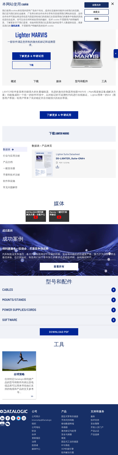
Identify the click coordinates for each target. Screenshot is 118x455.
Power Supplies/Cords (19, 309)
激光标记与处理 (68, 430)
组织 (34, 423)
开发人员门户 (97, 427)
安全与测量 (66, 434)
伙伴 (34, 434)
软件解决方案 (67, 452)
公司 (34, 411)
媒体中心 (36, 448)
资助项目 (36, 438)
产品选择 (95, 434)
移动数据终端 (67, 423)
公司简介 (36, 416)
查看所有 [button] (59, 266)
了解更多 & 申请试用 (31, 55)
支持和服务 (97, 411)
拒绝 (96, 18)
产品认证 (95, 430)
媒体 (58, 81)
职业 (34, 430)
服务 (93, 416)
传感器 (64, 427)
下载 (31, 65)
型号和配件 (81, 81)
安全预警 (95, 423)
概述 (13, 81)
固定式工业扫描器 (69, 441)
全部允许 (96, 5)
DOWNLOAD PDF (59, 331)
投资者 (35, 445)
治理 (34, 441)
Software (9, 320)
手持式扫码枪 (67, 420)
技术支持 (95, 420)
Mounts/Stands (14, 299)
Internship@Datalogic (42, 420)
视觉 (63, 438)
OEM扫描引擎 (67, 448)
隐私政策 (15, 25)
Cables (7, 289)
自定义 (96, 12)
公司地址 (36, 427)
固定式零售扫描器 (69, 416)
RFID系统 (65, 445)
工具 (104, 81)
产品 (64, 411)
